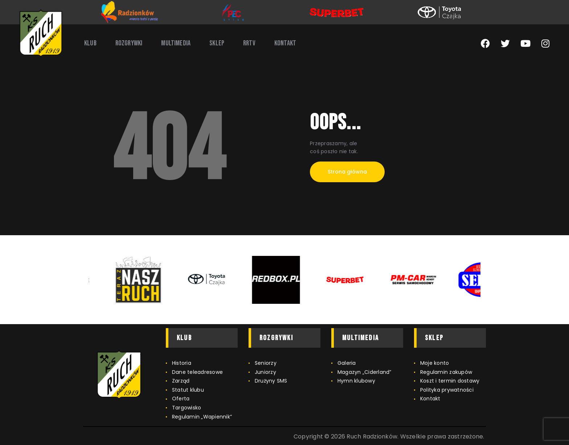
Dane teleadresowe (197, 372)
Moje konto (434, 363)
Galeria (346, 363)
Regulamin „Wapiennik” (202, 416)
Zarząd (181, 380)
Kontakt (430, 398)
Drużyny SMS (271, 380)
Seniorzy (266, 363)
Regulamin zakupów (446, 372)
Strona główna (347, 171)
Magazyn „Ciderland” (364, 372)
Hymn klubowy (356, 380)
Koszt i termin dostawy (450, 380)
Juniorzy (265, 372)
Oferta (181, 398)
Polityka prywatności (447, 389)
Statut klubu (188, 389)
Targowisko (186, 407)
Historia (181, 363)
